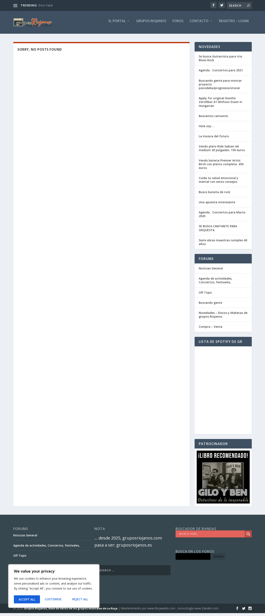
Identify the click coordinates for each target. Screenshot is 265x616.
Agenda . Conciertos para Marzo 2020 (222, 217)
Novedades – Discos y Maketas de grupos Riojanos (223, 317)
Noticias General (211, 271)
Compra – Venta (210, 329)
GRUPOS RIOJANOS (151, 24)
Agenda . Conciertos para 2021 (221, 73)
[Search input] (211, 536)
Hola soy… (206, 129)
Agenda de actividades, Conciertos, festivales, (215, 283)
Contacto (199, 24)
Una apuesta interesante (217, 205)
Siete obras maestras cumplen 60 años (223, 245)
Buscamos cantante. (214, 119)
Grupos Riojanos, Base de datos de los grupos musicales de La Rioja (70, 611)
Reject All (54, 599)
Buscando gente (210, 305)
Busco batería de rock (214, 195)
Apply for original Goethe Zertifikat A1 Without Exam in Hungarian (220, 104)
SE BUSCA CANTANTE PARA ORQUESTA (218, 231)
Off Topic (205, 295)
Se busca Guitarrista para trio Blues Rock (220, 61)
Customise (26, 599)
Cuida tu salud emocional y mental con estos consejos (218, 183)
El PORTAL (117, 24)
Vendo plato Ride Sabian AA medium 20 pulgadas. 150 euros (222, 151)
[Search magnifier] (248, 536)
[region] (53, 587)
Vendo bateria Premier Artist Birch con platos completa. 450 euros (221, 167)
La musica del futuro (214, 139)
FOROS (177, 24)
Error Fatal (46, 5)
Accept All (81, 599)
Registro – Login (234, 24)
